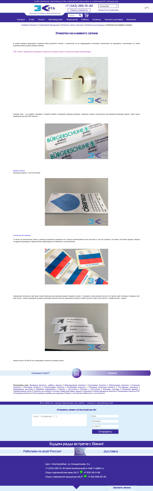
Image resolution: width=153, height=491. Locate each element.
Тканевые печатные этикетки (101, 387)
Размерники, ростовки (23, 389)
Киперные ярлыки (130, 389)
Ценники (87, 391)
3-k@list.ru (98, 468)
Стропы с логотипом (67, 389)
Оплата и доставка (114, 20)
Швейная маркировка (46, 389)
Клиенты (97, 20)
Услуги (41, 20)
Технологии (72, 20)
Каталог (21, 20)
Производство (55, 20)
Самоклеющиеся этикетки (104, 391)
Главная (24, 25)
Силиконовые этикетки (54, 387)
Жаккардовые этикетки (74, 385)
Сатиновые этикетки (97, 385)
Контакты (131, 20)
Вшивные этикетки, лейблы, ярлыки (46, 385)
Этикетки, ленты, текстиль (72, 25)
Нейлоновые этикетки (119, 385)
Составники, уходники (128, 387)
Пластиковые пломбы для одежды (47, 393)
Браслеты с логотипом (94, 393)
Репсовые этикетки (32, 387)
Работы (85, 20)
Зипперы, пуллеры (111, 389)
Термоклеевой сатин (22, 391)
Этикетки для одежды (95, 25)
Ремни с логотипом (73, 393)
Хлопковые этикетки (76, 387)
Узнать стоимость (79, 10)
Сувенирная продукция (49, 25)
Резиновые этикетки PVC (129, 391)
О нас (31, 20)
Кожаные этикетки (22, 393)
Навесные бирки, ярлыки (71, 391)
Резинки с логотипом (90, 389)
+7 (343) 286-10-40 (79, 6)
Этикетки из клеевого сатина (46, 391)
